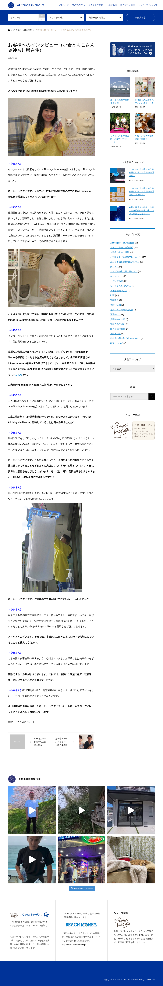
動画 (112, 295)
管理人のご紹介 (117, 324)
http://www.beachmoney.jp (74, 944)
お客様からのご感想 (119, 252)
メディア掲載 (116, 281)
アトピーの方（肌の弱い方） (123, 271)
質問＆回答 (115, 333)
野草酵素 (139, 935)
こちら (18, 374)
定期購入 (114, 300)
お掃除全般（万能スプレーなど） (126, 257)
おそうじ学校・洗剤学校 (121, 247)
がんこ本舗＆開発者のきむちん (124, 262)
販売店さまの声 (127, 5)
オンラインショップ (148, 5)
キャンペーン (116, 276)
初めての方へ (78, 5)
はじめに (114, 266)
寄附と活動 (115, 305)
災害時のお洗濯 (117, 319)
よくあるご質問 (95, 5)
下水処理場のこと (118, 290)
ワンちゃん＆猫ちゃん (120, 286)
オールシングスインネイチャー (125, 979)
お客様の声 (111, 5)
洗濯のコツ (115, 314)
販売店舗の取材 (117, 329)
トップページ (62, 5)
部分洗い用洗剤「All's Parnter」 (125, 338)
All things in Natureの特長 (122, 243)
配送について (116, 343)
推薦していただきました (121, 309)
